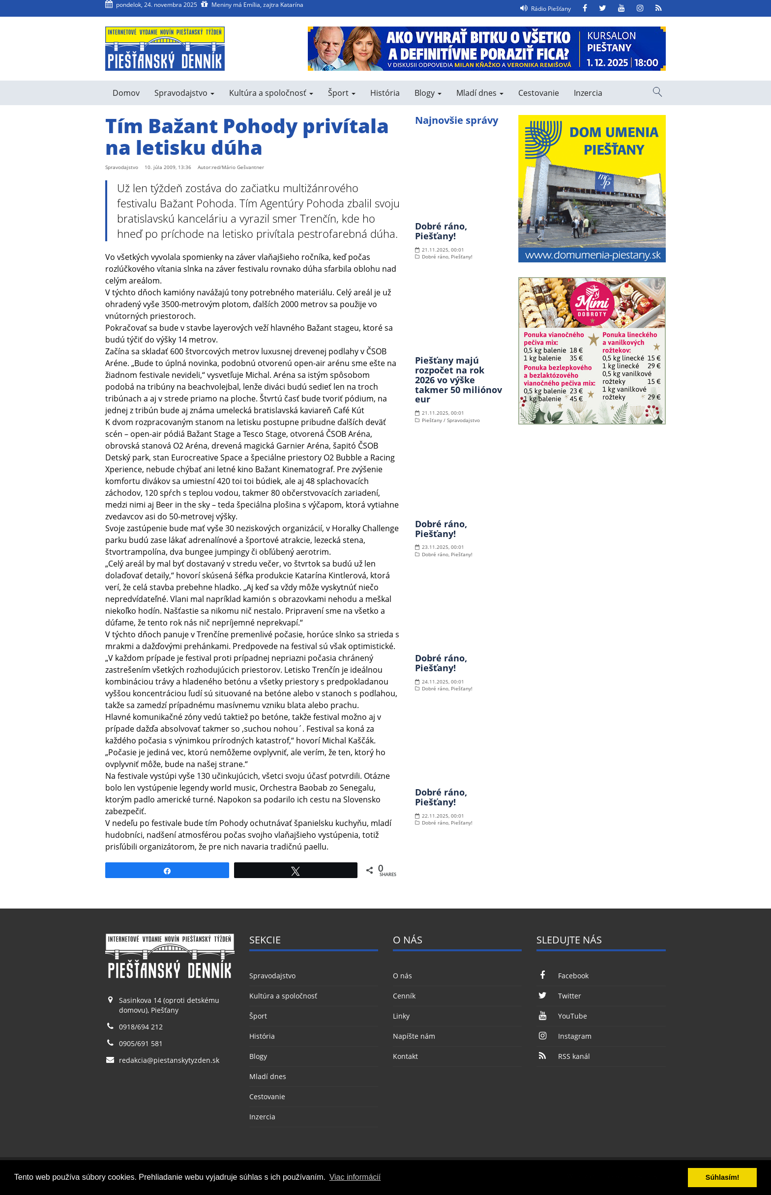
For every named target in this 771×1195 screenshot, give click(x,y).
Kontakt (405, 1056)
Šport (342, 92)
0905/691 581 (141, 1043)
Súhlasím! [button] (723, 1177)
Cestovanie (538, 92)
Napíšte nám (414, 1036)
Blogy (428, 92)
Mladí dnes (480, 92)
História (385, 92)
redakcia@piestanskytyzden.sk (169, 1060)
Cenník (404, 995)
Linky (401, 1016)
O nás (402, 975)
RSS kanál (563, 1056)
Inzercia (588, 92)
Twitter (558, 995)
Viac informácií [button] (355, 1177)
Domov (126, 92)
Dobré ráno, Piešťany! (441, 231)
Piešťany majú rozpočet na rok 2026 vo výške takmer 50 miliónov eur (458, 379)
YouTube (561, 1016)
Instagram (563, 1036)
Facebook (562, 975)
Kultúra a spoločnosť (271, 92)
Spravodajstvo (184, 92)
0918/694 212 (141, 1026)
